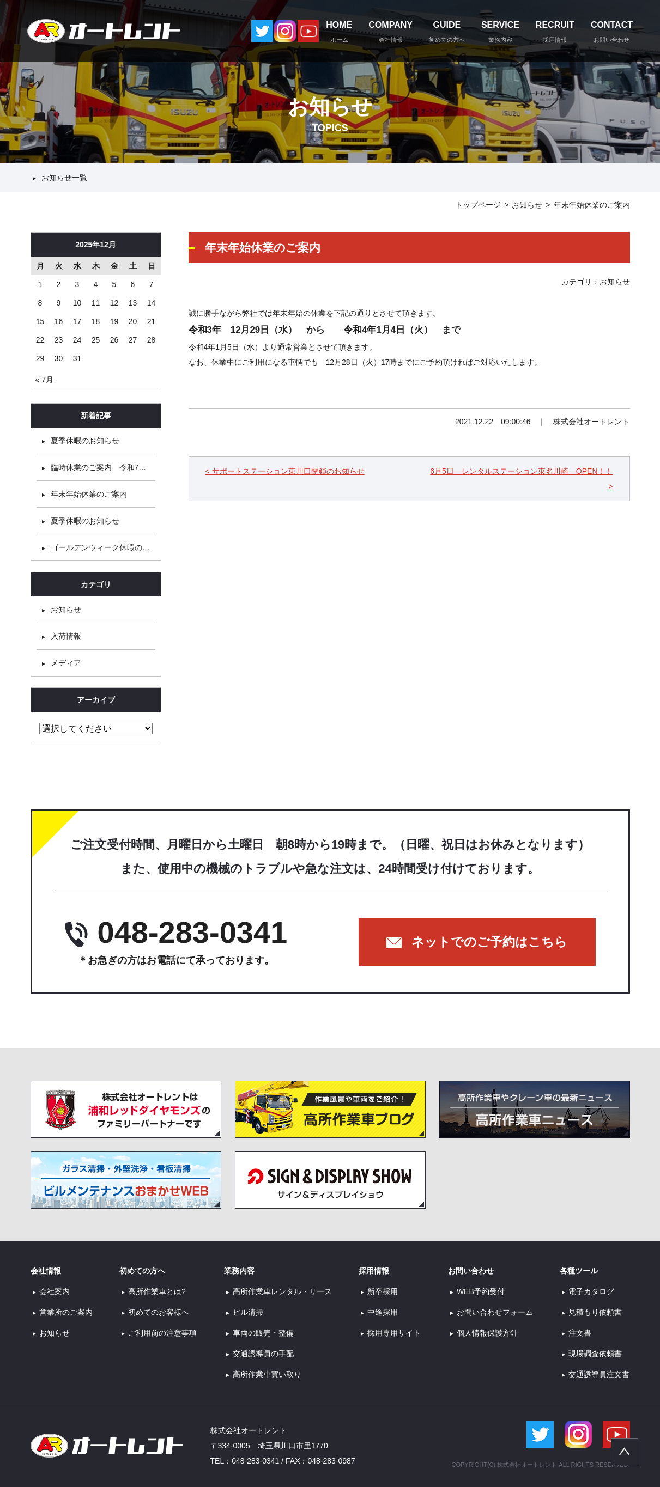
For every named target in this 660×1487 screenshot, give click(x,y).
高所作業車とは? (157, 1291)
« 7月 (44, 379)
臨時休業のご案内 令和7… (99, 467)
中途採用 (382, 1312)
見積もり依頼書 (595, 1312)
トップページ (478, 204)
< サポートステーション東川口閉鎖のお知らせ (285, 471)
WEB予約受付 (481, 1291)
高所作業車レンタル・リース (282, 1291)
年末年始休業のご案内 (89, 494)
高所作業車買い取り (267, 1374)
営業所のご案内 (66, 1312)
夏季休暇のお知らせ (85, 440)
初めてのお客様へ (158, 1312)
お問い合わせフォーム (495, 1312)
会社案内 (54, 1291)
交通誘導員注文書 (598, 1374)
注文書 (579, 1332)
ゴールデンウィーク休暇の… (100, 547)
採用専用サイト (394, 1332)
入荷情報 (66, 636)
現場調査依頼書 (595, 1353)
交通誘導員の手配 (263, 1353)
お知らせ (527, 204)
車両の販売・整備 (263, 1332)
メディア (66, 663)
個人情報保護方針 (487, 1332)
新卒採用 (382, 1291)
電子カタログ (591, 1291)
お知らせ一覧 (64, 177)
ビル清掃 (248, 1312)
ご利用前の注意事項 (162, 1332)
